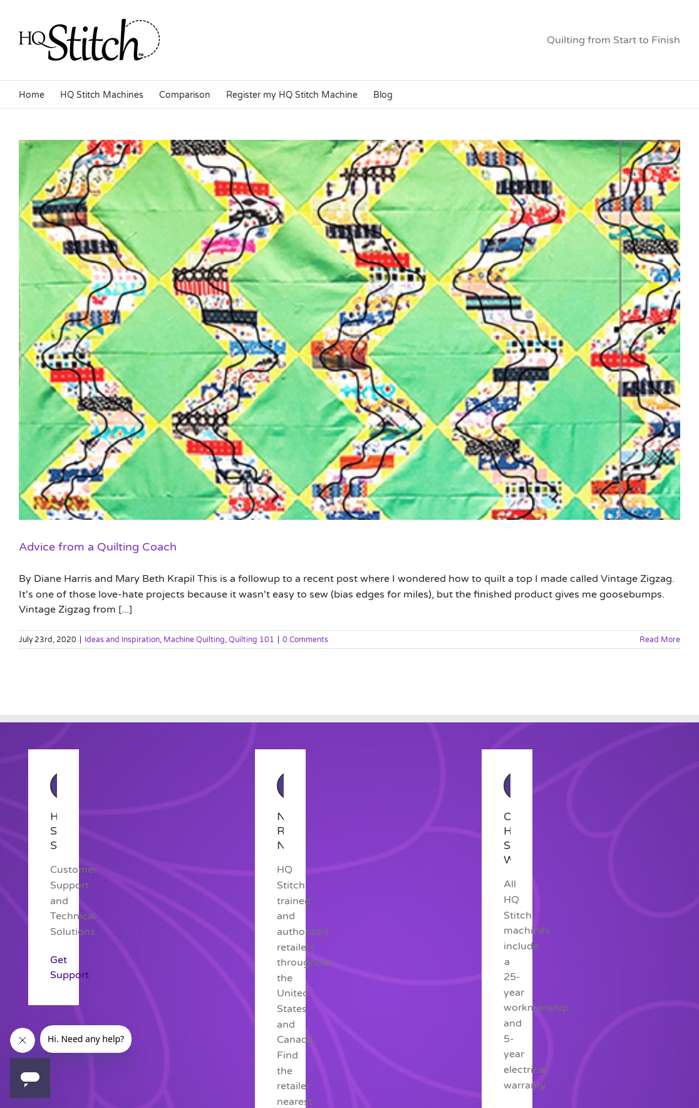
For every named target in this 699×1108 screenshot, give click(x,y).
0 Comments (305, 639)
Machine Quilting (194, 639)
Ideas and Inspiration (122, 639)
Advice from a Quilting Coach (98, 547)
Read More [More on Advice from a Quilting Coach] (659, 639)
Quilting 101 (251, 639)
